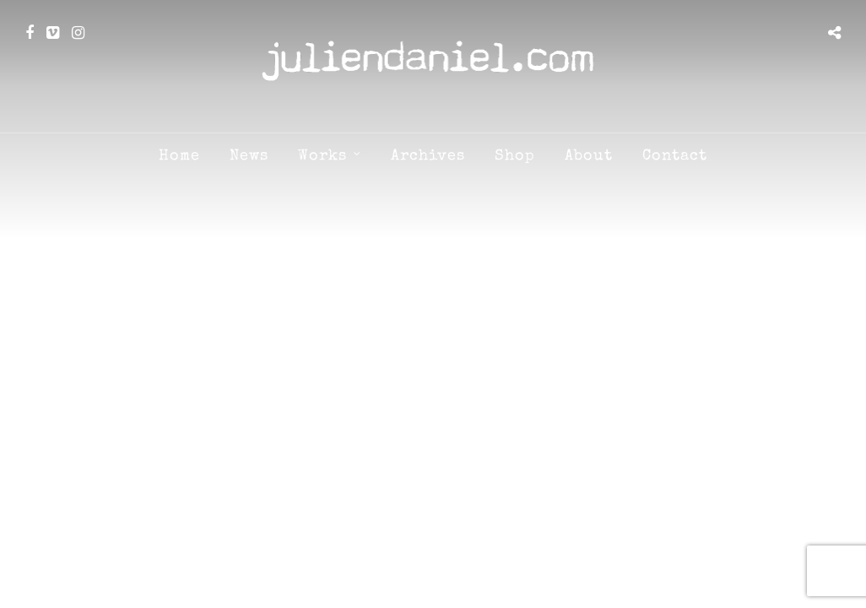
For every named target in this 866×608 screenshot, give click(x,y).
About (589, 156)
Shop (515, 156)
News (249, 156)
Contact (674, 156)
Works (322, 156)
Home (179, 156)
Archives (428, 156)
